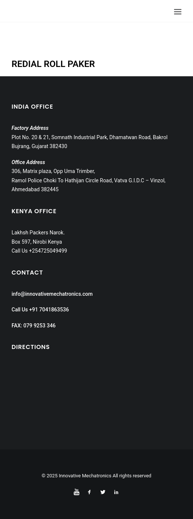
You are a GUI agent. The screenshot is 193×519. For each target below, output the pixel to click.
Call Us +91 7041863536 (40, 310)
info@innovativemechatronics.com (52, 294)
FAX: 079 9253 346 (34, 326)
